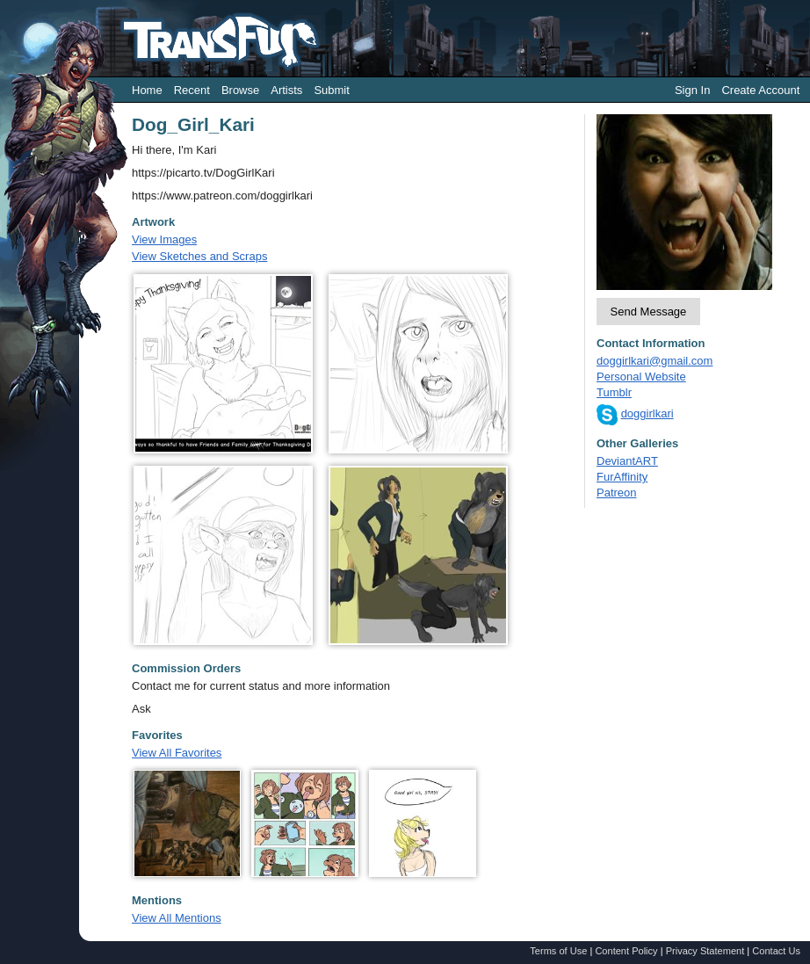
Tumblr (614, 392)
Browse (240, 90)
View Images (164, 239)
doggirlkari (647, 413)
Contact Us (776, 951)
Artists (286, 90)
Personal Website (641, 376)
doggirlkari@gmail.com (654, 360)
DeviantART (627, 461)
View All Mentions (176, 917)
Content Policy (626, 951)
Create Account (760, 90)
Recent (192, 90)
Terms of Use (558, 951)
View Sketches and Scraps (199, 256)
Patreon (617, 492)
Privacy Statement (705, 951)
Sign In (692, 90)
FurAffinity (622, 476)
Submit (331, 90)
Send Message (649, 311)
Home (147, 90)
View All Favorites (176, 752)
